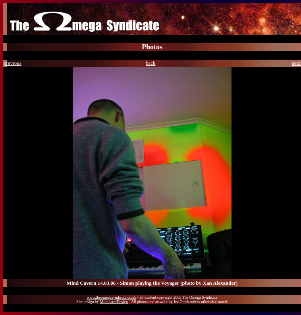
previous (12, 63)
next (296, 63)
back (151, 63)
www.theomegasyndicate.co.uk (111, 297)
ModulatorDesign (114, 301)
